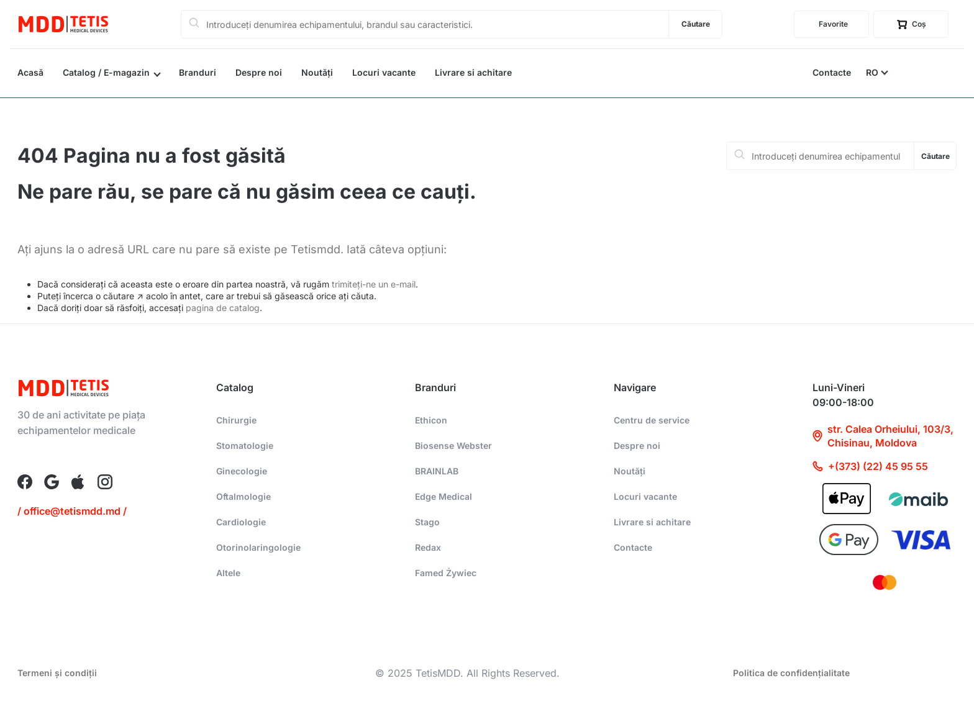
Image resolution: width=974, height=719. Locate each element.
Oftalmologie (243, 496)
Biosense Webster (453, 445)
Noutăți (317, 72)
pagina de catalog (223, 307)
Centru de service (652, 420)
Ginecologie (241, 471)
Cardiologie (241, 522)
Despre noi (258, 72)
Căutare (695, 24)
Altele (228, 573)
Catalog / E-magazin (106, 72)
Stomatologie (244, 445)
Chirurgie (236, 420)
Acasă (30, 72)
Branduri (197, 72)
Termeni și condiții (57, 672)
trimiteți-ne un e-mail (374, 284)
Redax (428, 547)
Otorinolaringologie (258, 547)
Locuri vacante (384, 72)
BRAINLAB (436, 471)
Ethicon (431, 420)
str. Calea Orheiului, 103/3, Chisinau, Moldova (883, 436)
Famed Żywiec (445, 573)
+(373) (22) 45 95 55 (870, 466)
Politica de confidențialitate (791, 672)
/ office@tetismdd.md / (72, 511)
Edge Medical (443, 496)
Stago (427, 522)
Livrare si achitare (473, 72)
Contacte (831, 72)
